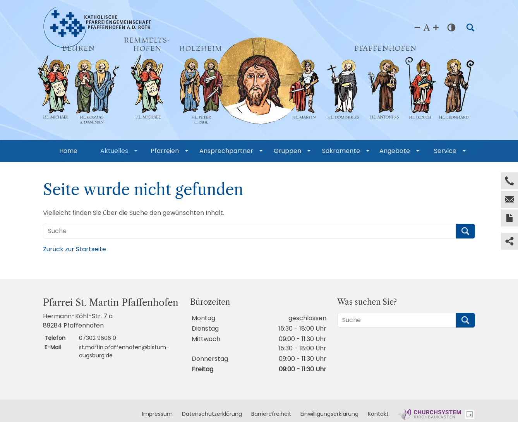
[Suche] (249, 231)
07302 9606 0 (97, 338)
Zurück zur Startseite (74, 249)
